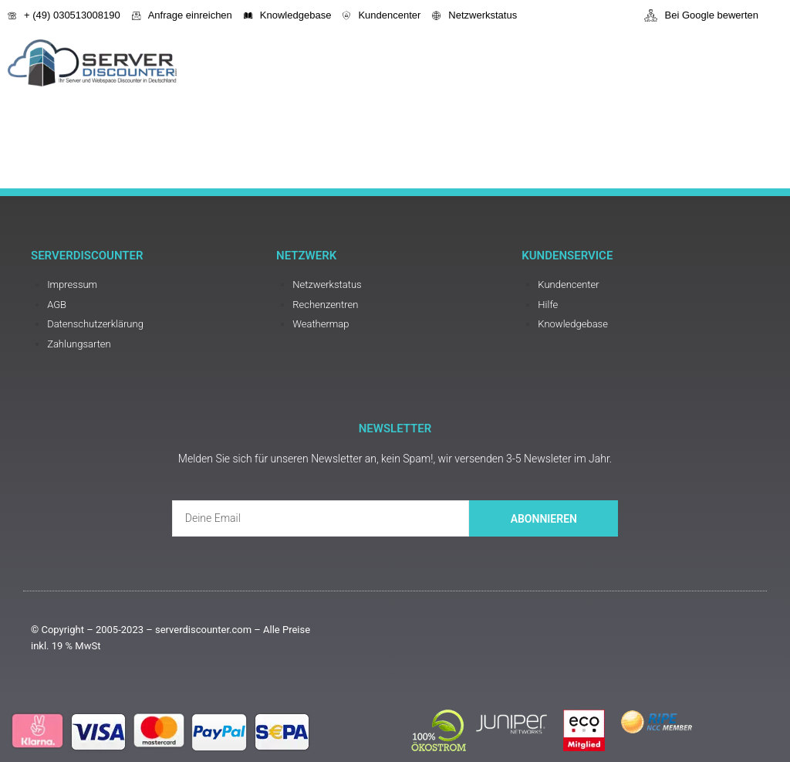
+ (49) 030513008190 (64, 15)
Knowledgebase (288, 15)
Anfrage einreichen (182, 15)
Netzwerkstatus (474, 15)
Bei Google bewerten (701, 15)
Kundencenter (381, 15)
